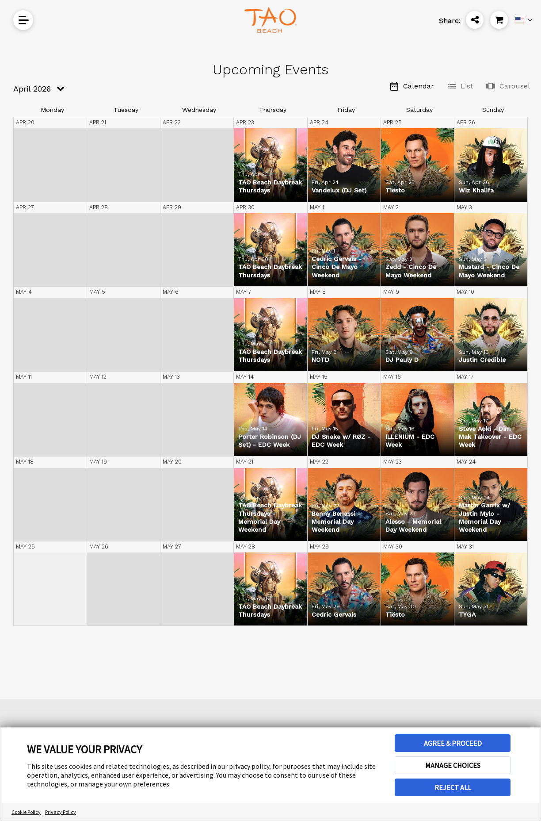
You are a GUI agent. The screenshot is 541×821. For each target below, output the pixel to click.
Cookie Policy (26, 812)
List (459, 86)
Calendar (411, 86)
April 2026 (32, 88)
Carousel (507, 86)
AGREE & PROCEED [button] (453, 743)
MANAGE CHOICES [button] (452, 765)
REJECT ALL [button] (452, 787)
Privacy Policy (60, 812)
